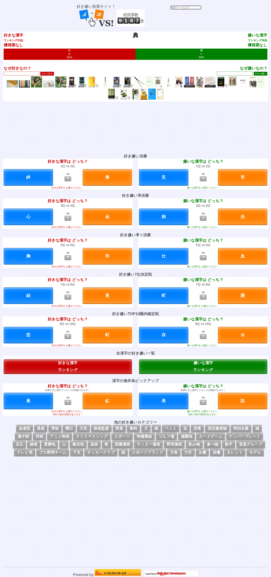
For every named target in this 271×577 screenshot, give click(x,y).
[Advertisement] (173, 18)
